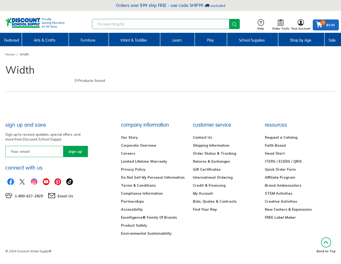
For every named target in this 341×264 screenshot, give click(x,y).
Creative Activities (281, 201)
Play (210, 40)
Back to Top (326, 245)
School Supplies (252, 40)
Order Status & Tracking (214, 153)
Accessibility (132, 209)
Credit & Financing (209, 185)
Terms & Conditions (138, 185)
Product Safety (134, 225)
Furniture (88, 40)
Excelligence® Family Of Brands (149, 217)
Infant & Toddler (134, 40)
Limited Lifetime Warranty (144, 161)
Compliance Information (142, 193)
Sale (332, 40)
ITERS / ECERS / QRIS (283, 161)
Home (10, 54)
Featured (11, 40)
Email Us (65, 196)
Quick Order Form (280, 169)
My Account (203, 193)
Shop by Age (300, 40)
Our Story (129, 137)
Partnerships (132, 201)
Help (261, 24)
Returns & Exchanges (211, 161)
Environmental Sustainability (146, 233)
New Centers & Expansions (288, 209)
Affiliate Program (280, 177)
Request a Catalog (281, 137)
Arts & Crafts (44, 40)
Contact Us (202, 137)
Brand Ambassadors (283, 185)
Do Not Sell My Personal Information (153, 177)
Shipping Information (211, 145)
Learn (177, 40)
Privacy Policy (133, 169)
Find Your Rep (205, 209)
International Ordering (213, 177)
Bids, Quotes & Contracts (215, 201)
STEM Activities (278, 193)
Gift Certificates (207, 169)
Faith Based (275, 145)
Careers (128, 153)
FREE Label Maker (280, 217)
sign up (75, 151)
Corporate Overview (138, 145)
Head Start (275, 153)
